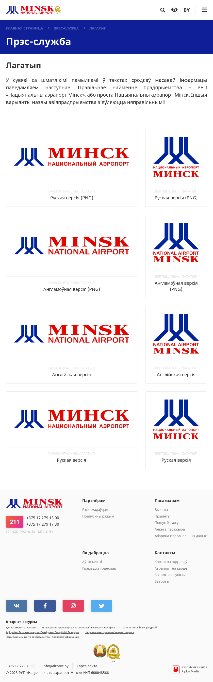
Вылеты (161, 509)
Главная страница (24, 28)
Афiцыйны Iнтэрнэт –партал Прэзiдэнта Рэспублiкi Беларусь (42, 632)
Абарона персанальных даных (181, 536)
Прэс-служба (66, 28)
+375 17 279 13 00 (42, 517)
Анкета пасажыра (170, 529)
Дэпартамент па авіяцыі (21, 627)
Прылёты (162, 516)
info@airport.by (55, 666)
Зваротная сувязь (170, 574)
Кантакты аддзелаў (171, 561)
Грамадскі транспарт (100, 568)
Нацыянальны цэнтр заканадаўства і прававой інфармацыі (42, 637)
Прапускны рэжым (98, 516)
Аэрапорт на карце (171, 568)
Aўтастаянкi (92, 561)
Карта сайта (87, 666)
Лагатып (97, 28)
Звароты (162, 581)
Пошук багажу (167, 522)
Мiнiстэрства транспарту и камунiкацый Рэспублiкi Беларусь (78, 627)
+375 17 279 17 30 (42, 524)
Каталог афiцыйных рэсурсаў (139, 627)
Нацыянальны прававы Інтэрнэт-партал (109, 632)
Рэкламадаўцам (95, 509)
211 (14, 522)
